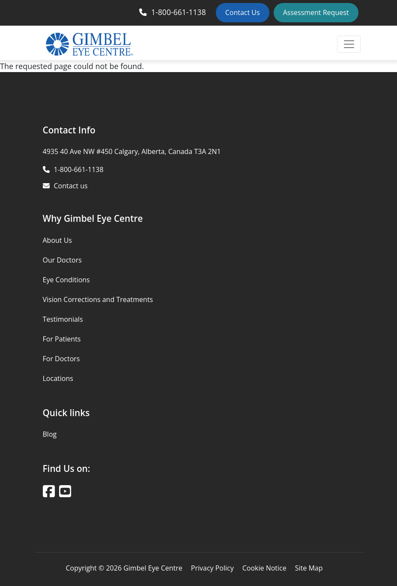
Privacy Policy (212, 568)
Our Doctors (62, 260)
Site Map (309, 568)
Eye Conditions (66, 279)
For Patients (62, 339)
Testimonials (63, 319)
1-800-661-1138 (178, 12)
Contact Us (242, 12)
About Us (57, 240)
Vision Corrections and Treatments (98, 299)
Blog (50, 434)
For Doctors (61, 358)
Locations (58, 378)
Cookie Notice (264, 568)
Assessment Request (316, 12)
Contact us (71, 185)
